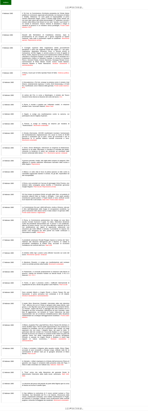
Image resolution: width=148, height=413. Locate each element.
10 (81, 7)
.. (82, 7)
